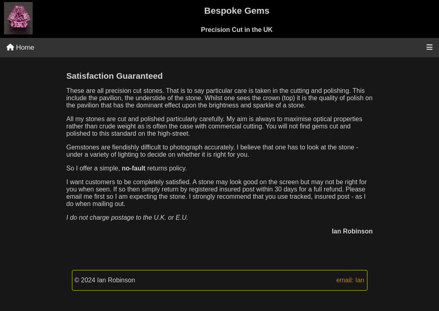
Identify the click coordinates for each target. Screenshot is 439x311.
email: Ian (350, 280)
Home (20, 47)
